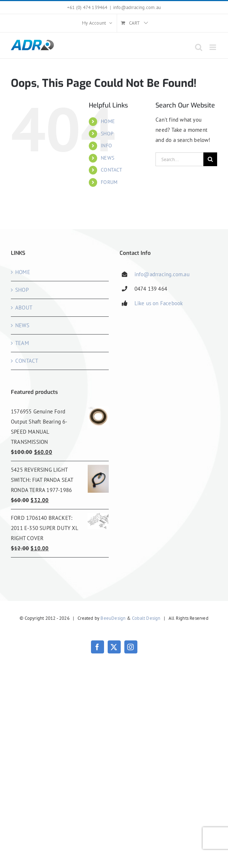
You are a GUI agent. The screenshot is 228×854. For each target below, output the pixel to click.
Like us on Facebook (158, 303)
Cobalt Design (146, 618)
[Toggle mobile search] (198, 47)
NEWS (107, 158)
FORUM (109, 182)
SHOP (107, 133)
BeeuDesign (112, 618)
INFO (106, 145)
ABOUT (23, 307)
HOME (108, 121)
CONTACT (111, 170)
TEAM (22, 343)
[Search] (210, 159)
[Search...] (179, 159)
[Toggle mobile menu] (213, 47)
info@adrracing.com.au (137, 7)
